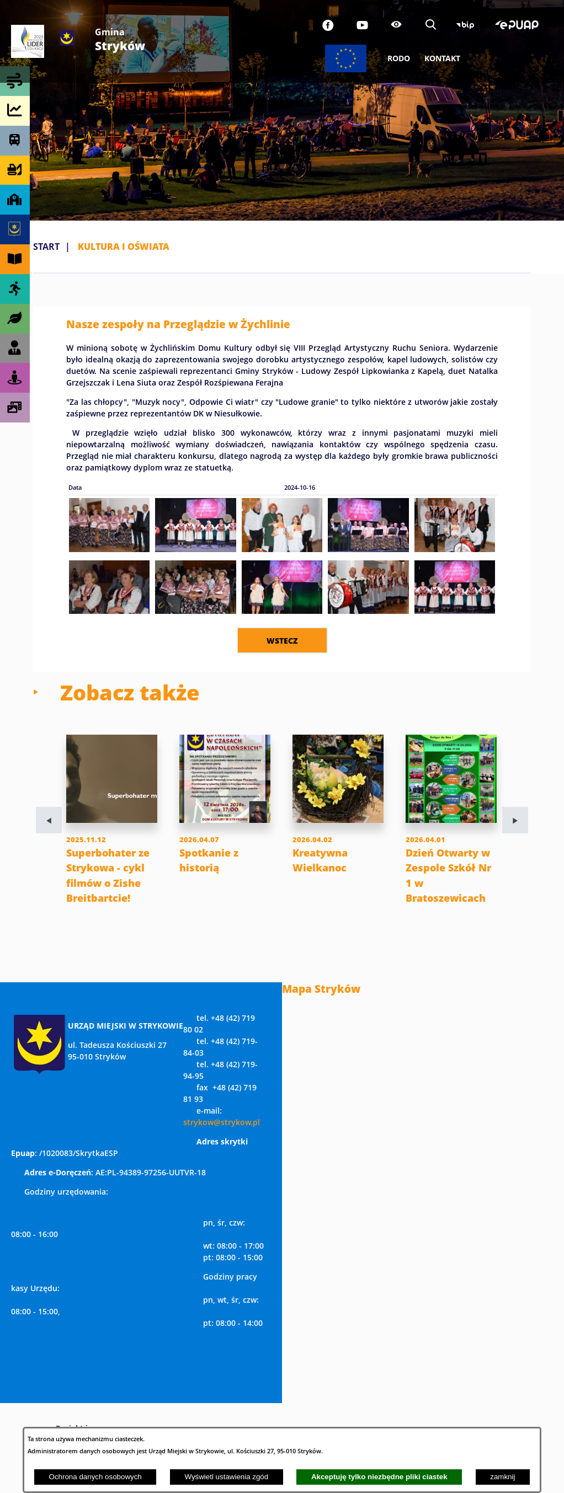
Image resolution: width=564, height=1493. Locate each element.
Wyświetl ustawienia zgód (226, 1477)
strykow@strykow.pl (221, 1137)
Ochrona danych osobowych (95, 1477)
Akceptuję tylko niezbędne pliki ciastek (379, 1477)
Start (46, 246)
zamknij (502, 1477)
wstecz (282, 640)
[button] (109, 548)
